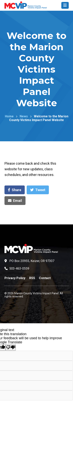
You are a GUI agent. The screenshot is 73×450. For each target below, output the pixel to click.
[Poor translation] (11, 347)
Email (15, 201)
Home (9, 116)
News (24, 116)
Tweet (37, 190)
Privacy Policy (14, 278)
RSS (32, 278)
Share (14, 190)
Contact (45, 278)
